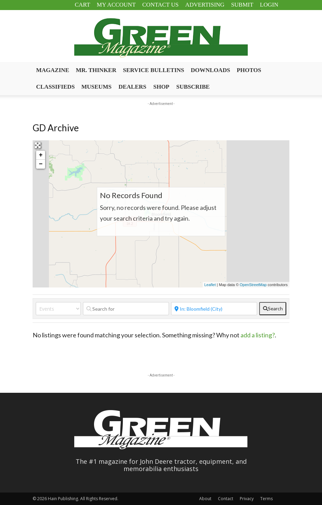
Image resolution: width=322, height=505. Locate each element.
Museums (97, 86)
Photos (249, 70)
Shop (161, 86)
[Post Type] (58, 308)
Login (269, 4)
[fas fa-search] (272, 308)
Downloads (210, 70)
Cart (82, 4)
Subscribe (193, 86)
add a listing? (257, 335)
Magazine (52, 70)
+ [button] (41, 155)
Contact (225, 499)
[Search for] (126, 308)
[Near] (214, 308)
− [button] (41, 164)
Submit (242, 4)
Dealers (132, 86)
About (205, 499)
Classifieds (55, 86)
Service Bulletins (153, 70)
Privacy (247, 499)
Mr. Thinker (96, 70)
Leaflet (210, 285)
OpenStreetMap (253, 285)
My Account (116, 4)
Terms (266, 499)
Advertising (204, 4)
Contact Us (160, 4)
